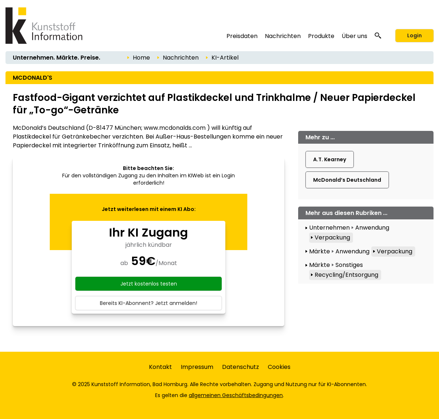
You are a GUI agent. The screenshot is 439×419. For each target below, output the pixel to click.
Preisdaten (242, 36)
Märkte (319, 251)
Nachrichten (283, 36)
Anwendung (372, 227)
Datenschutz (240, 367)
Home (141, 57)
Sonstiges (349, 265)
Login (414, 35)
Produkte (321, 36)
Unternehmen (329, 227)
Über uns (354, 36)
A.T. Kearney (329, 159)
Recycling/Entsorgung (346, 275)
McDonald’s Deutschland (347, 180)
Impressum (197, 367)
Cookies (279, 367)
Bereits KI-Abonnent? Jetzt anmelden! (148, 303)
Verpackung (332, 237)
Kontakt (160, 367)
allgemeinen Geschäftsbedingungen (236, 395)
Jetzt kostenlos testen (148, 283)
